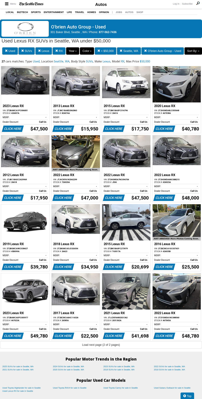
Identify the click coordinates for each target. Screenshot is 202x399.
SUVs (26, 51)
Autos (101, 4)
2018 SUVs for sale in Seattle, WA (169, 369)
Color (87, 51)
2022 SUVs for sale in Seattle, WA (169, 366)
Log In (176, 3)
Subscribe (187, 3)
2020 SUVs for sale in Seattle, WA (68, 369)
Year (73, 51)
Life (69, 12)
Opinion (104, 12)
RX (59, 51)
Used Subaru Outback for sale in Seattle (172, 388)
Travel (79, 12)
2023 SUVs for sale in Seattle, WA (119, 366)
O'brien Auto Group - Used (162, 51)
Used (10, 51)
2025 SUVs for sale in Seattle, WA (18, 366)
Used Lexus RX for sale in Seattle (17, 391)
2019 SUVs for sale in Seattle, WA (119, 369)
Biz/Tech (22, 12)
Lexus (43, 51)
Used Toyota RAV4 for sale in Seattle (69, 388)
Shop (139, 12)
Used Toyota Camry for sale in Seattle (120, 388)
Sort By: (193, 51)
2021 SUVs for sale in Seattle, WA (18, 369)
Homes (91, 12)
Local (10, 12)
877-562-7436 (108, 32)
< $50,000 (105, 51)
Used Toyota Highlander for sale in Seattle (21, 388)
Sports (36, 12)
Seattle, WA (129, 51)
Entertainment (54, 12)
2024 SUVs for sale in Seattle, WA (68, 366)
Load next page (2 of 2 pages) (101, 344)
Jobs (119, 12)
